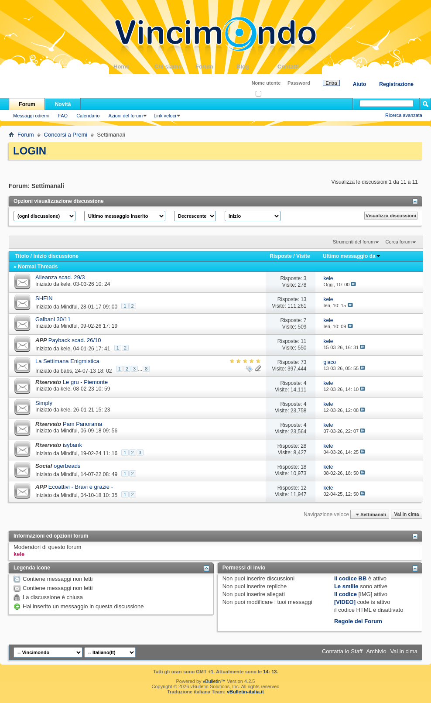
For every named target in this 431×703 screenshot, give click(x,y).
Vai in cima (406, 514)
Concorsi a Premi (66, 134)
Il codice (345, 594)
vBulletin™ (214, 681)
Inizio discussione (55, 256)
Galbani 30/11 (53, 319)
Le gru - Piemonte (85, 382)
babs (66, 370)
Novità (63, 104)
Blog (256, 66)
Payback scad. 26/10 (74, 340)
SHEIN (44, 298)
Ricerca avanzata (403, 115)
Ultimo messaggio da (352, 256)
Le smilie (346, 586)
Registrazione (396, 84)
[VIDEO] (345, 602)
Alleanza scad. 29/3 (60, 277)
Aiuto (359, 84)
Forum (215, 66)
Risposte (281, 256)
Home (133, 66)
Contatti (297, 66)
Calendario (87, 115)
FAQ (63, 115)
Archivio (376, 651)
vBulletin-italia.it (245, 691)
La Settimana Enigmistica (67, 361)
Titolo (22, 256)
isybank (72, 445)
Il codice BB (350, 578)
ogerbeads (67, 466)
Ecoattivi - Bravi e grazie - (80, 487)
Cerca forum (398, 241)
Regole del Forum (358, 621)
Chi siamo (174, 66)
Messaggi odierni (31, 115)
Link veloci (165, 115)
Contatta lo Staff (342, 651)
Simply (43, 403)
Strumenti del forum (354, 241)
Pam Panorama (82, 424)
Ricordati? (269, 94)
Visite (303, 256)
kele (65, 284)
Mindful (69, 307)
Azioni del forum (125, 115)
